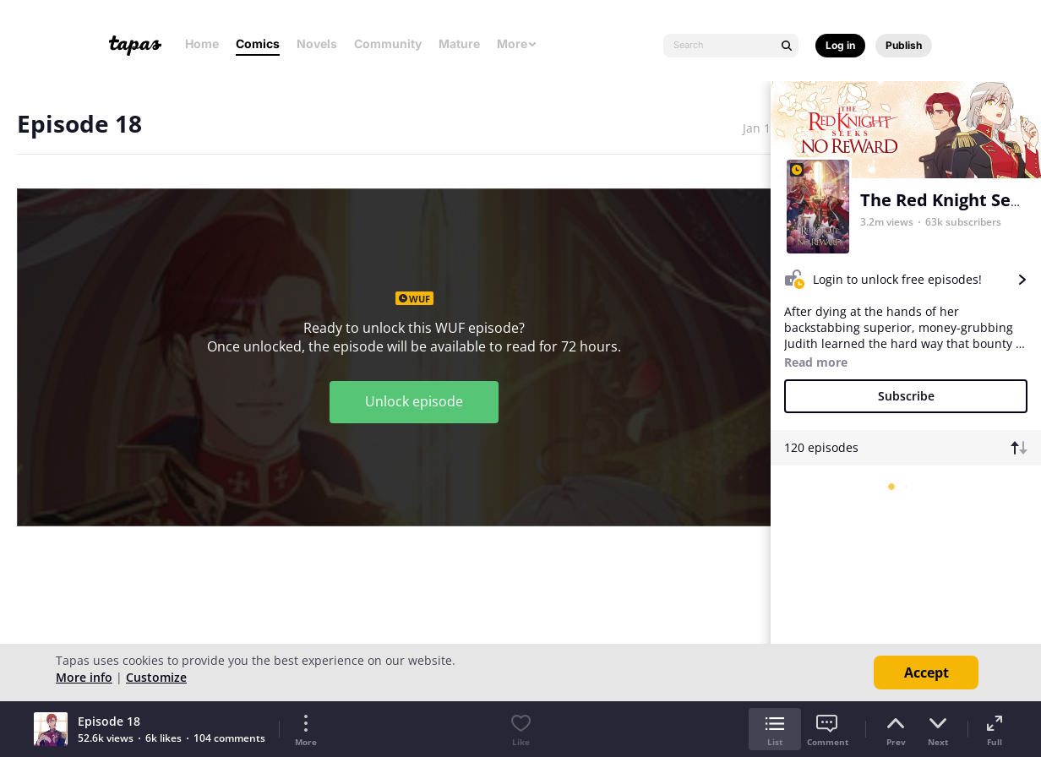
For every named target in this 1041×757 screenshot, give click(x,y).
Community (388, 43)
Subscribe (906, 396)
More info (84, 677)
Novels (317, 43)
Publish (904, 45)
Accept (926, 672)
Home (202, 43)
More (517, 43)
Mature (459, 43)
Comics (258, 43)
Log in (840, 45)
